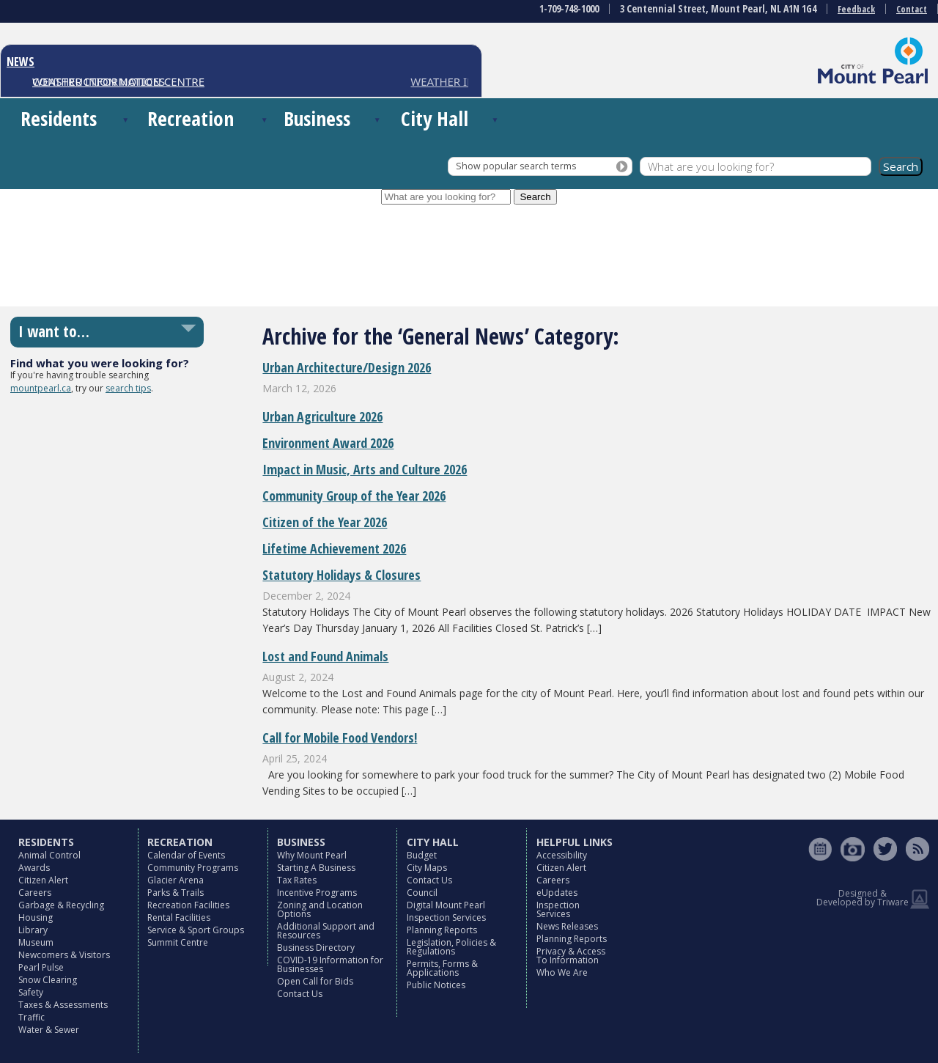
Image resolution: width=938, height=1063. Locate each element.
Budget (422, 855)
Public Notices (436, 985)
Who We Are (562, 972)
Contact (911, 9)
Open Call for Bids (315, 981)
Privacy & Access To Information (570, 955)
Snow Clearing (47, 980)
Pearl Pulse (41, 967)
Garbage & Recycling (61, 905)
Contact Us (299, 993)
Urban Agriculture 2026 (322, 416)
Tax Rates (297, 880)
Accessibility (561, 855)
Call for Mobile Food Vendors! (339, 737)
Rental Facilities (178, 917)
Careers (34, 892)
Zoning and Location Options (320, 909)
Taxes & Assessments (63, 1004)
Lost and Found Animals (325, 656)
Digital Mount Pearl (446, 905)
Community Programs (192, 867)
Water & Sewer (48, 1029)
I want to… (53, 331)
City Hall (434, 118)
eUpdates (556, 892)
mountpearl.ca (40, 388)
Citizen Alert (43, 880)
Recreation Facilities (188, 905)
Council (422, 892)
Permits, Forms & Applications (442, 968)
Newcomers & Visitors (64, 955)
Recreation (190, 118)
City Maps (427, 867)
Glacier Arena (175, 880)
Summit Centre (177, 942)
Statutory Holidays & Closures (341, 575)
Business (317, 118)
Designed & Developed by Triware (862, 897)
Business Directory (316, 947)
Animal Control (49, 855)
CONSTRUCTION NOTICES (98, 81)
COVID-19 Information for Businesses (330, 964)
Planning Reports (442, 930)
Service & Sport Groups (195, 930)
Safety (30, 992)
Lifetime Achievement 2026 (334, 548)
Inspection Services (446, 917)
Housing (35, 917)
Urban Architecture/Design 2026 (346, 367)
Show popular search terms (516, 166)
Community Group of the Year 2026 (354, 495)
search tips (128, 388)
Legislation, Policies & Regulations (451, 946)
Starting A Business (316, 867)
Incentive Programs (317, 892)
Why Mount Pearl (312, 855)
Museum (35, 942)
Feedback (856, 9)
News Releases (567, 926)
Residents (59, 118)
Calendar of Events (186, 855)
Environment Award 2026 (328, 443)
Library (33, 930)
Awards (34, 867)
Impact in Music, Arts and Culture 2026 (364, 469)
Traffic (31, 1017)
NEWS (20, 62)
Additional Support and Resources (325, 930)
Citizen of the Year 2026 (324, 522)
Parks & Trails (175, 892)
